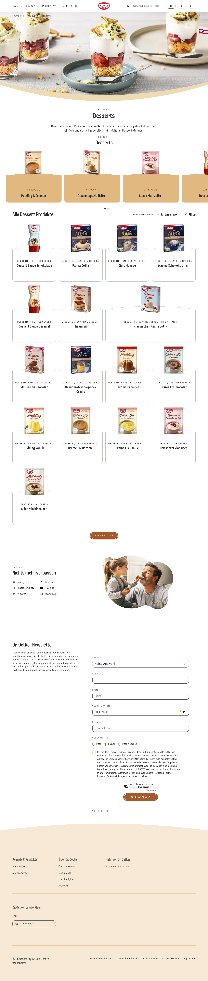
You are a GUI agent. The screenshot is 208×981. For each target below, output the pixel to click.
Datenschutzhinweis (127, 959)
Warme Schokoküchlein (174, 253)
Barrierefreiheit (170, 959)
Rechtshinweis (150, 959)
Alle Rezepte (18, 867)
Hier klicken (143, 787)
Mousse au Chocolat (34, 374)
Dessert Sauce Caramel (34, 313)
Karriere (63, 886)
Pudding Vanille (34, 435)
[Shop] (76, 6)
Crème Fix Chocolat (174, 374)
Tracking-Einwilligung (100, 959)
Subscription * (101, 738)
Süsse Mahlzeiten (151, 176)
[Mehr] (66, 6)
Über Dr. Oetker (67, 867)
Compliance (65, 873)
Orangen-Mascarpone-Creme (81, 374)
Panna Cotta (81, 253)
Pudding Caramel (127, 374)
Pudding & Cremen (34, 176)
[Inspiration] (51, 6)
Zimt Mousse (127, 253)
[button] (105, 208)
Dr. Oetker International (118, 867)
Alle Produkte (19, 873)
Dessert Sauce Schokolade (34, 253)
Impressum (190, 959)
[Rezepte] (19, 6)
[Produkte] (34, 6)
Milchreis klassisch (34, 496)
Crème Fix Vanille (127, 435)
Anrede (96, 658)
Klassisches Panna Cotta (150, 313)
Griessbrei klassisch (174, 435)
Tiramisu (81, 313)
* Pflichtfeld (100, 811)
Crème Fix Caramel (81, 435)
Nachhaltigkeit (66, 879)
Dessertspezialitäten (92, 176)
